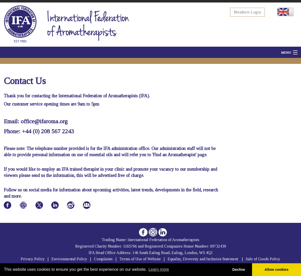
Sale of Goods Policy (263, 259)
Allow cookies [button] (277, 270)
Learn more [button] (159, 269)
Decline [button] (238, 270)
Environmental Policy (69, 259)
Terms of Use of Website (140, 259)
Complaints (104, 259)
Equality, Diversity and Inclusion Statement (203, 259)
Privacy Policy (33, 259)
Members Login (247, 12)
